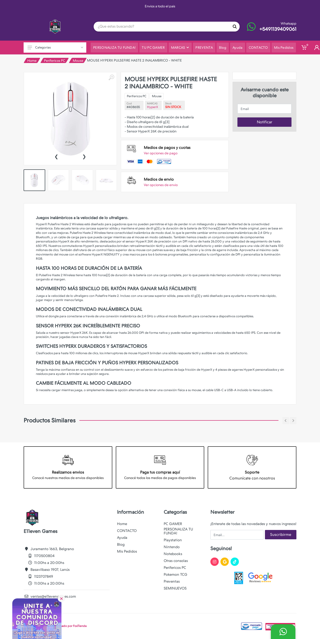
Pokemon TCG (175, 574)
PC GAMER (173, 524)
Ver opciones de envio (161, 185)
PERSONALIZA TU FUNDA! (178, 531)
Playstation (173, 540)
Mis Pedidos (127, 551)
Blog (121, 544)
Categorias (55, 47)
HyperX (152, 107)
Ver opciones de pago (160, 153)
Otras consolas (176, 561)
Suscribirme (280, 534)
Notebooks (173, 554)
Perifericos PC (54, 61)
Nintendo (172, 547)
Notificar (264, 122)
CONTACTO (127, 531)
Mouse (78, 61)
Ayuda (122, 538)
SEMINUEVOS (175, 588)
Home (32, 61)
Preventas (172, 581)
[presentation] (56, 156)
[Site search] (162, 27)
